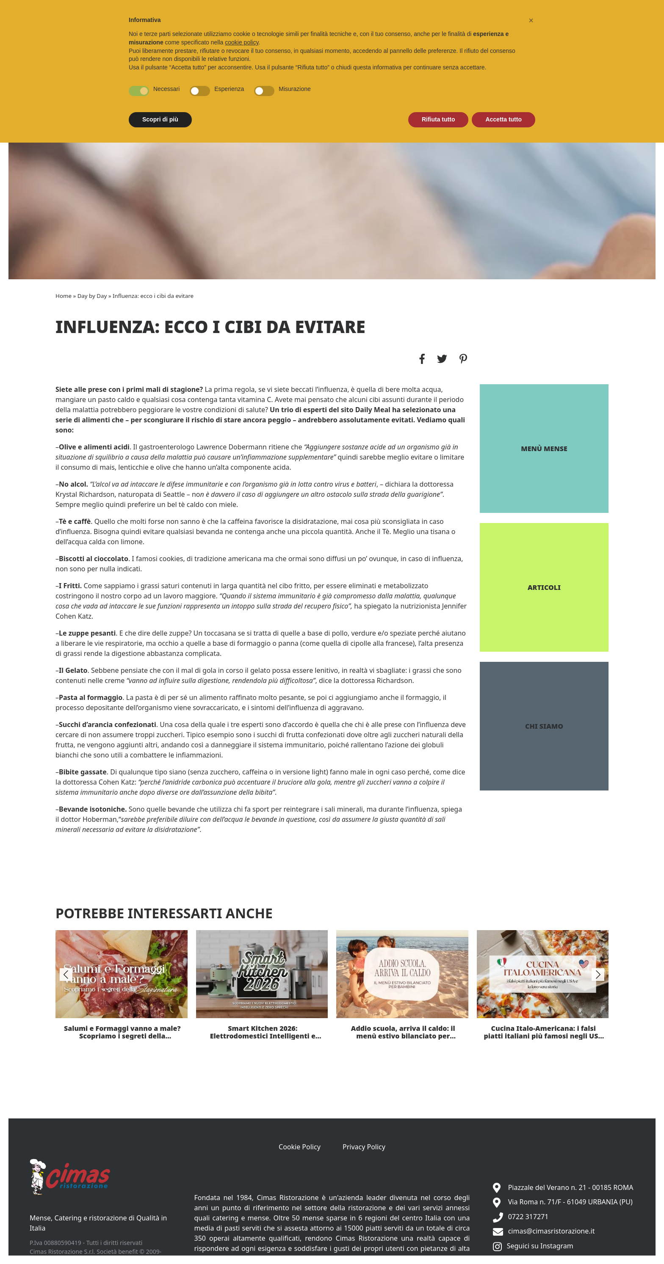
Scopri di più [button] (160, 119)
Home (63, 296)
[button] (531, 20)
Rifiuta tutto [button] (438, 119)
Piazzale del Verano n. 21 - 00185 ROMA (571, 1187)
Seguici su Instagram (540, 1245)
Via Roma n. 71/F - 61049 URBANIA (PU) (570, 1201)
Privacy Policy (364, 1146)
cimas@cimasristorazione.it (551, 1231)
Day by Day (92, 296)
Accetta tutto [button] (503, 119)
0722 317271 (528, 1216)
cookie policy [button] (241, 42)
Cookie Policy (300, 1146)
